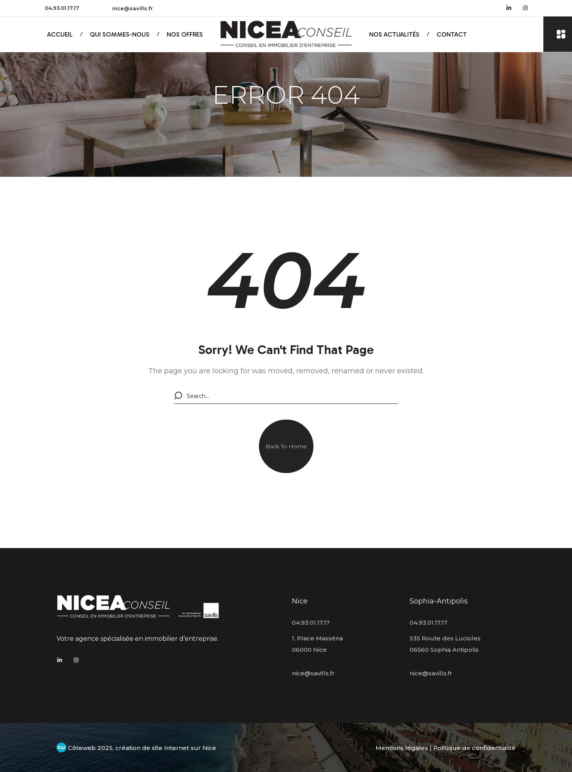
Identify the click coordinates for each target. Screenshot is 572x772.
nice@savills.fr (132, 8)
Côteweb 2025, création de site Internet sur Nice (136, 748)
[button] (286, 446)
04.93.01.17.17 (62, 8)
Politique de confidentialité (474, 748)
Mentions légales (401, 748)
